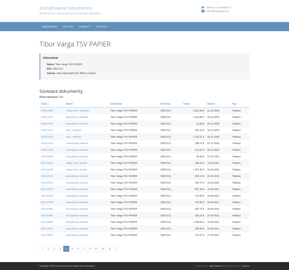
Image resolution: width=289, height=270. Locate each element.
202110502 (47, 235)
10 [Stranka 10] (102, 248)
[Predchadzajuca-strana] (42, 249)
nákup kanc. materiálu (77, 110)
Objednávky (49, 26)
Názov (69, 103)
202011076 (47, 123)
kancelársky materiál (77, 117)
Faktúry (68, 26)
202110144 (47, 176)
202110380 (47, 215)
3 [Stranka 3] (60, 248)
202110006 (47, 156)
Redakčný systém (232, 266)
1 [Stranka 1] (48, 248)
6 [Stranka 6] (78, 248)
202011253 (47, 143)
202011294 (47, 149)
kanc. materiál (73, 130)
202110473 (47, 228)
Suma (186, 103)
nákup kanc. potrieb (76, 163)
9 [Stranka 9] (96, 248)
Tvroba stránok (201, 266)
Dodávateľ (116, 103)
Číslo (45, 103)
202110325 (47, 189)
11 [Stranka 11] (110, 248)
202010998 (47, 110)
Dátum (211, 103)
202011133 (47, 136)
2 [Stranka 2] (54, 248)
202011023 (47, 117)
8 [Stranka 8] (90, 248)
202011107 (47, 130)
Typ (234, 103)
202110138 (47, 169)
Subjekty (84, 26)
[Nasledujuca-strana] (116, 249)
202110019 (47, 163)
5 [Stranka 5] (72, 248)
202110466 (47, 222)
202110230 (47, 182)
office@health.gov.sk (217, 11)
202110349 (47, 195)
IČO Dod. (165, 103)
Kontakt (102, 26)
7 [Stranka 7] (84, 248)
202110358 (47, 208)
